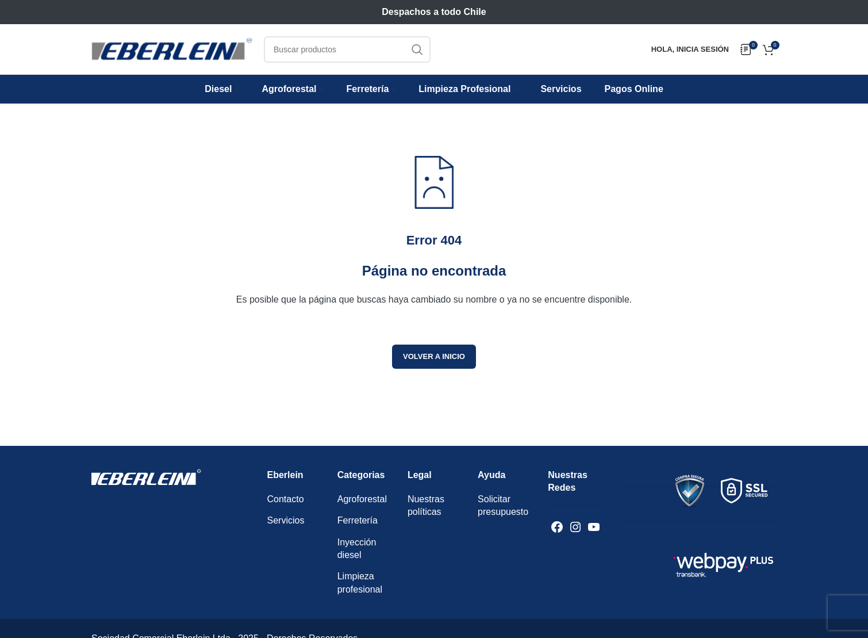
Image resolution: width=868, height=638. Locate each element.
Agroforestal (362, 499)
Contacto (285, 499)
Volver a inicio (434, 356)
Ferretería (357, 520)
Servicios (286, 520)
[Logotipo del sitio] (171, 49)
